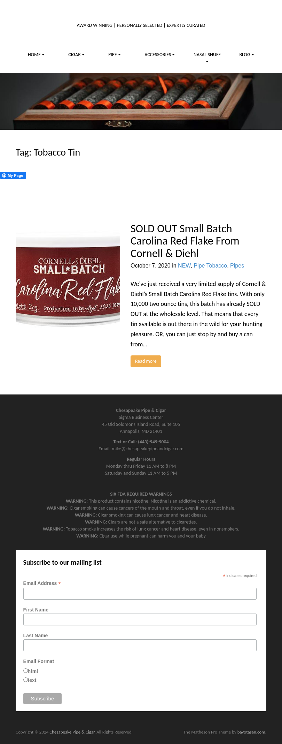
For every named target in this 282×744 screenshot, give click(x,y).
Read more (146, 361)
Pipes (237, 266)
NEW (184, 266)
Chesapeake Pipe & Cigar (71, 732)
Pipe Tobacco (210, 266)
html (33, 671)
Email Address (42, 583)
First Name (35, 610)
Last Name (35, 635)
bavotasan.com (251, 732)
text (32, 680)
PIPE (114, 55)
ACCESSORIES (159, 55)
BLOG (246, 55)
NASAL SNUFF (207, 58)
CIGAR (76, 55)
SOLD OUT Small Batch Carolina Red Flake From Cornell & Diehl (185, 241)
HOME (36, 55)
